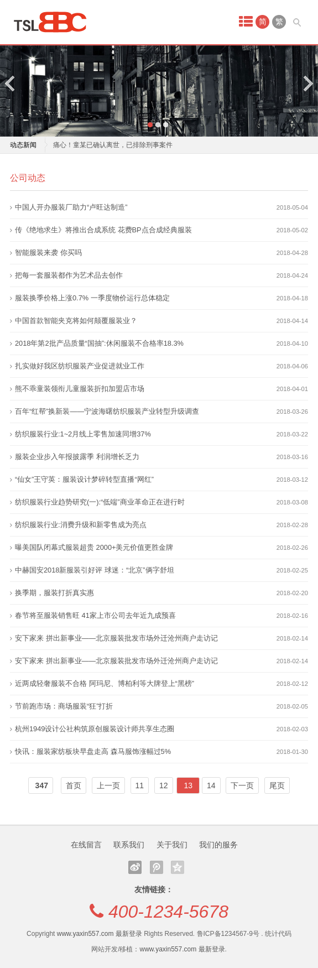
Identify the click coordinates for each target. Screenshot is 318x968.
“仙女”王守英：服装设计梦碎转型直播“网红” (84, 479)
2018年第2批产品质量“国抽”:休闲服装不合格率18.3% (99, 343)
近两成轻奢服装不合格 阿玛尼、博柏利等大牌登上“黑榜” (104, 683)
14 (211, 785)
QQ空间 (177, 867)
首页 (73, 785)
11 (139, 785)
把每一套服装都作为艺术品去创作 (69, 275)
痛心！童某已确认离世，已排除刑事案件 (113, 145)
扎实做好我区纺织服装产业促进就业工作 (79, 366)
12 (163, 785)
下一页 (242, 785)
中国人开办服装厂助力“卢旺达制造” (71, 207)
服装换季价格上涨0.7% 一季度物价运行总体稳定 (92, 298)
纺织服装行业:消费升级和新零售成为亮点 (81, 525)
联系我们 (128, 844)
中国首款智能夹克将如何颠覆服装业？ (76, 320)
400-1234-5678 (168, 912)
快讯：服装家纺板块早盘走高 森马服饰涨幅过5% (93, 751)
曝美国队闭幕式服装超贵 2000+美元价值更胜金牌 (94, 547)
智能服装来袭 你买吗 (48, 252)
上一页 (108, 785)
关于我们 (172, 844)
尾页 (277, 785)
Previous (10, 83)
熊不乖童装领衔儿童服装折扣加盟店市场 (79, 388)
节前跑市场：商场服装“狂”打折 (64, 706)
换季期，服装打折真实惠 (54, 593)
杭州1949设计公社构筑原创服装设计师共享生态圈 (94, 729)
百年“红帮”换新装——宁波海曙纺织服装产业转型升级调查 (107, 411)
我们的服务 (218, 844)
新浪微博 (135, 867)
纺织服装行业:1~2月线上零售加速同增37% (83, 434)
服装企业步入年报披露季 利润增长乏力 (77, 456)
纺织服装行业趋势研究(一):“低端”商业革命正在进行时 (100, 502)
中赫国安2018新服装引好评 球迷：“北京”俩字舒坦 (94, 570)
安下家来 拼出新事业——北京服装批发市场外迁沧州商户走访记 (116, 638)
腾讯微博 (156, 867)
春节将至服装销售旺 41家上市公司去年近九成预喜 (95, 615)
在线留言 (86, 844)
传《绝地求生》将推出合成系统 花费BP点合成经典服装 (103, 230)
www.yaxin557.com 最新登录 (99, 934)
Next (307, 83)
